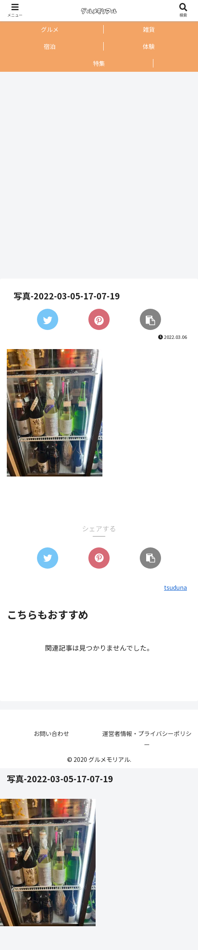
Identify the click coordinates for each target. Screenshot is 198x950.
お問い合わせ (51, 733)
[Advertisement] (96, 175)
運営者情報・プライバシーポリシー (147, 738)
